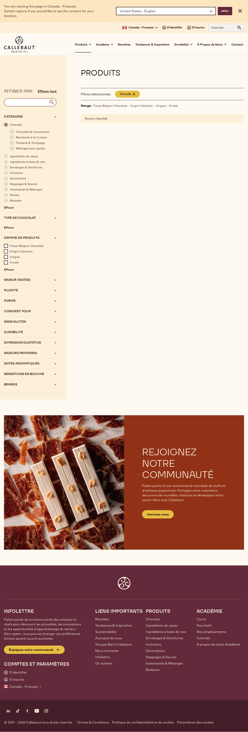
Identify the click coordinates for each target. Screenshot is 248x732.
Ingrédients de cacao (162, 625)
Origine (161, 106)
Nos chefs (204, 625)
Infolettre (102, 657)
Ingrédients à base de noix (166, 632)
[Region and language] (166, 11)
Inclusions (153, 644)
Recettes (124, 44)
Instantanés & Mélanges (164, 663)
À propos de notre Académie (218, 644)
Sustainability (105, 632)
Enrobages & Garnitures (164, 638)
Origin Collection (141, 106)
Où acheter (104, 663)
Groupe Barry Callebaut (113, 644)
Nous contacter (107, 651)
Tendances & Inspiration (152, 44)
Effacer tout (47, 91)
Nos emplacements (211, 632)
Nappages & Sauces (161, 657)
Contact (237, 44)
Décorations (155, 651)
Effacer (9, 207)
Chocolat (153, 619)
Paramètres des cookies (195, 722)
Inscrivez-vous (158, 514)
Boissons (152, 670)
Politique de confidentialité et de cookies (143, 722)
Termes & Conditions (93, 722)
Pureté (173, 106)
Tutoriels (203, 638)
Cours (201, 619)
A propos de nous (108, 638)
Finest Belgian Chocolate (110, 106)
